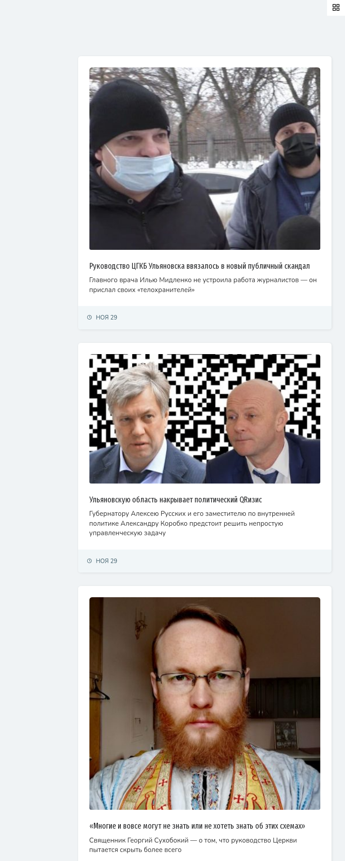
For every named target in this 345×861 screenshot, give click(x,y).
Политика (22, 104)
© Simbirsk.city (163, 843)
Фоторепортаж (29, 242)
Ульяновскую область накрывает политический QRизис (232, 434)
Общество (22, 163)
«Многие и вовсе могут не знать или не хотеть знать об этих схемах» (233, 713)
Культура (21, 183)
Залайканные (157, 37)
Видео (18, 261)
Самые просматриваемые (234, 37)
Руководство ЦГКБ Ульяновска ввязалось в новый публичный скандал (224, 228)
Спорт (17, 202)
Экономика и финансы (38, 124)
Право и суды (27, 143)
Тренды (19, 222)
